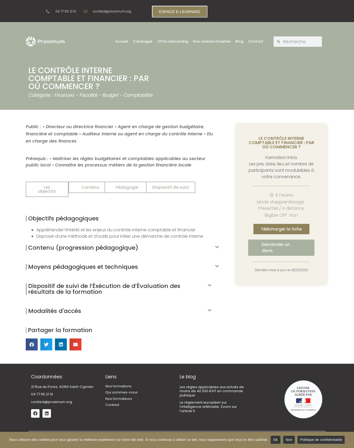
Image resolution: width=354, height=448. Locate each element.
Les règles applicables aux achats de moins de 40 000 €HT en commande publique (212, 387)
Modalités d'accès (54, 307)
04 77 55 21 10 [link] (42, 390)
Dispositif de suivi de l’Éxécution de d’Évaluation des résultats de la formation (104, 285)
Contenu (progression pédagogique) (83, 244)
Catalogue (142, 41)
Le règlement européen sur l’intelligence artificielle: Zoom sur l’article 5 (208, 402)
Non (289, 440)
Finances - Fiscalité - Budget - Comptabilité (103, 95)
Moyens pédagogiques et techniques (83, 263)
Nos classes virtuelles (212, 41)
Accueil (121, 41)
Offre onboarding (172, 41)
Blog (239, 41)
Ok (275, 440)
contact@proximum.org (51, 397)
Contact (255, 41)
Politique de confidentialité (321, 440)
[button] (122, 244)
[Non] (345, 439)
